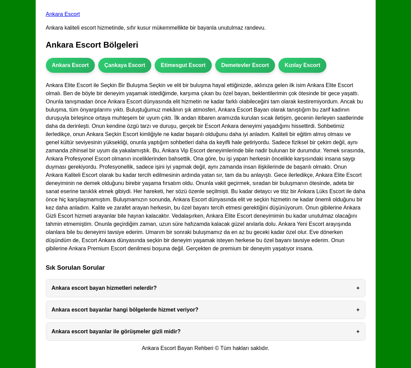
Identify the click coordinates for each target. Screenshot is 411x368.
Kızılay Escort (302, 65)
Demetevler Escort (245, 65)
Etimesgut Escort (183, 65)
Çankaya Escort (124, 65)
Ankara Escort (63, 14)
